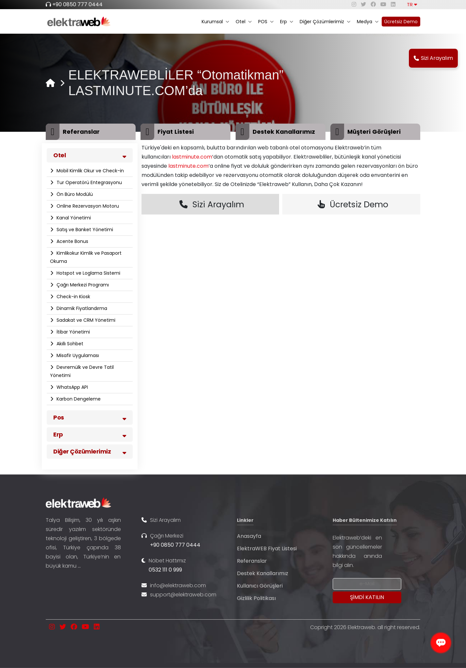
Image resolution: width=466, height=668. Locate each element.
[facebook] (373, 4)
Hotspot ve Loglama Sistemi (87, 273)
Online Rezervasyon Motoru (87, 206)
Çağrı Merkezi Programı (82, 285)
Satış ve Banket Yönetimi (84, 229)
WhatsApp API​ (71, 387)
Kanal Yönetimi (73, 217)
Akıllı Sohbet (69, 343)
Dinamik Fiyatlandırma (81, 308)
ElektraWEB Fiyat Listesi (267, 548)
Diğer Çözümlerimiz (325, 21)
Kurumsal (215, 21)
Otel (244, 21)
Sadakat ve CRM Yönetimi (85, 320)
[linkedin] (393, 4)
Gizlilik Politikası (256, 598)
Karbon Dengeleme (78, 399)
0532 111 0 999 (165, 570)
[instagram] (354, 4)
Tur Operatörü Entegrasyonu (88, 182)
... (79, 566)
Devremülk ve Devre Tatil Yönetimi (82, 371)
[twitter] (363, 4)
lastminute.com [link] (192, 157)
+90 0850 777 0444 (77, 4)
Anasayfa (249, 536)
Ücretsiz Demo (401, 21)
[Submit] (367, 597)
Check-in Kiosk (72, 296)
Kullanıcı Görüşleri (260, 586)
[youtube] (383, 4)
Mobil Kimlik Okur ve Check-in (89, 170)
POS (266, 21)
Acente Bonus (71, 241)
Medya (367, 21)
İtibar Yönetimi (72, 332)
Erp (286, 21)
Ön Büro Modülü (74, 194)
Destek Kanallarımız (262, 573)
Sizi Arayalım (433, 58)
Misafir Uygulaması (77, 355)
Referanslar (252, 561)
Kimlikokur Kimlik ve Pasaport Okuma (86, 257)
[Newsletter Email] (367, 584)
